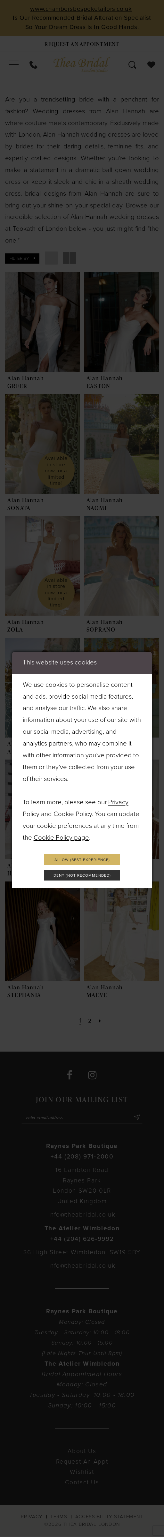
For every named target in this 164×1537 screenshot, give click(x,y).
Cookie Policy (72, 813)
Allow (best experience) (82, 858)
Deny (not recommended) (82, 875)
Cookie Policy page (61, 836)
